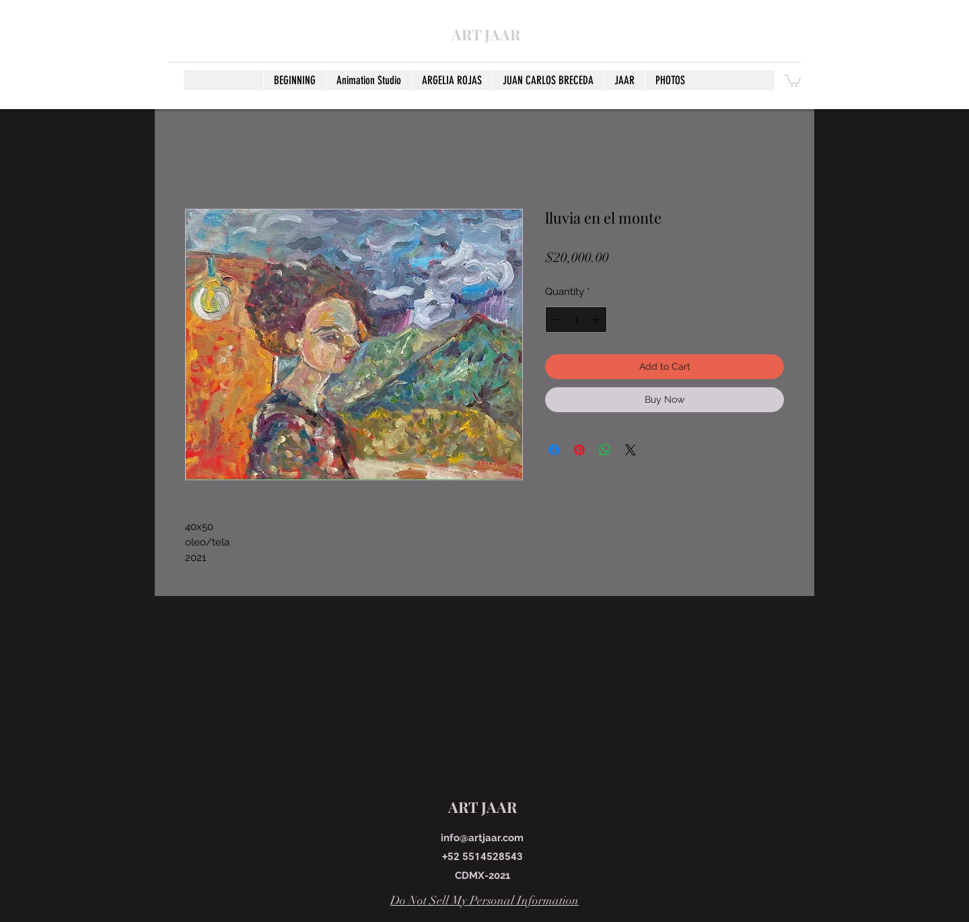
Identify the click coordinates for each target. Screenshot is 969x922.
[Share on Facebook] (554, 450)
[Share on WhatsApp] (605, 450)
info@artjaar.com (482, 838)
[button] (793, 80)
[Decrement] (556, 319)
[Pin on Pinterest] (579, 450)
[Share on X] (630, 450)
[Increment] (596, 319)
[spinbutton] (576, 319)
